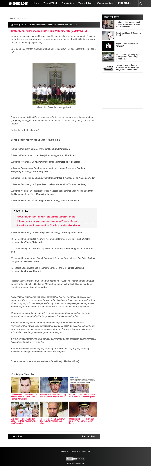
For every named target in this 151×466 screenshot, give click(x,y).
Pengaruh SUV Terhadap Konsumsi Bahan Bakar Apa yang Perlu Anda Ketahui (127, 67)
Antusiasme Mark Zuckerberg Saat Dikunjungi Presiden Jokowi (47, 221)
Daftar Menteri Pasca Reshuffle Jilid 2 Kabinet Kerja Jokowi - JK (50, 31)
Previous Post (88, 436)
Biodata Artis (68, 3)
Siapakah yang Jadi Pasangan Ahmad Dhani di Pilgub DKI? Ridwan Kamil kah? (24, 397)
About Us (64, 451)
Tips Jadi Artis (85, 3)
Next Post (17, 436)
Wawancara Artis (105, 3)
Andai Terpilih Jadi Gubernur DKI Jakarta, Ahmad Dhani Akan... (52, 421)
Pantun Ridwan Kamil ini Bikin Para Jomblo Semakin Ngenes (46, 216)
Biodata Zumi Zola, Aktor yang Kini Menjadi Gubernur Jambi (53, 396)
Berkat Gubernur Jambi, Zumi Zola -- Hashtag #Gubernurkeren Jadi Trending (25, 421)
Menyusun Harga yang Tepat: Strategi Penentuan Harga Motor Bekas (128, 56)
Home (36, 3)
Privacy (75, 451)
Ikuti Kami (125, 3)
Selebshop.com (78, 463)
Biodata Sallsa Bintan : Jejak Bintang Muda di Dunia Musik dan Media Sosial (128, 24)
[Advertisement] (122, 91)
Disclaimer (86, 451)
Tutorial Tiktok (50, 3)
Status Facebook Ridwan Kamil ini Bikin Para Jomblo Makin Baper (48, 225)
